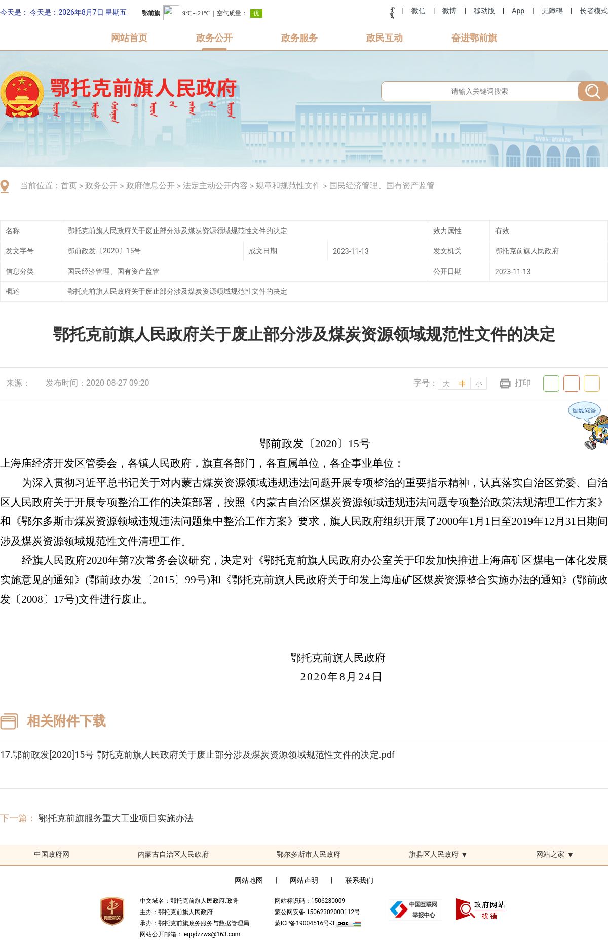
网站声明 (304, 880)
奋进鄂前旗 (474, 37)
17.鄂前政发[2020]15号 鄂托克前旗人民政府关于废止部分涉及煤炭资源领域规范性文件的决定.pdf (197, 754)
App (518, 11)
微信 (418, 11)
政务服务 (299, 37)
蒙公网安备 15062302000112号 (317, 912)
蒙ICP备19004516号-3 (305, 923)
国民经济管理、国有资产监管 (382, 186)
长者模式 (594, 11)
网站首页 (129, 37)
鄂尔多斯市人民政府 (308, 854)
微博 (449, 11)
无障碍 (552, 11)
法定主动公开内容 (215, 186)
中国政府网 (51, 854)
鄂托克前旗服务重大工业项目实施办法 (116, 818)
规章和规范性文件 (288, 186)
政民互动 (384, 37)
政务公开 (214, 37)
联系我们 (359, 880)
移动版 (484, 11)
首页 (69, 186)
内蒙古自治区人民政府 (173, 854)
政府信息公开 (150, 186)
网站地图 (249, 880)
